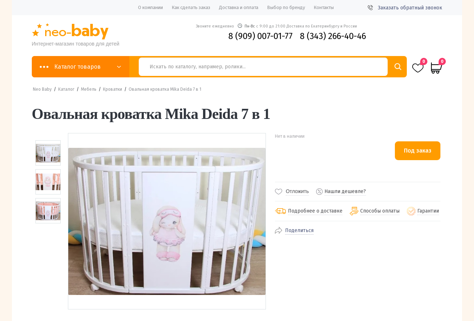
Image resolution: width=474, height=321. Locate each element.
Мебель (88, 89)
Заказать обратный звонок (405, 8)
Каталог (66, 89)
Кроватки (112, 89)
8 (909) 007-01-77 (260, 36)
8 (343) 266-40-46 (333, 36)
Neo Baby (42, 89)
